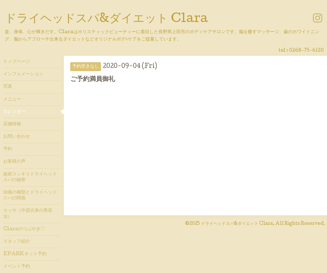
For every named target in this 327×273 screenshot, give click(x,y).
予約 (7, 149)
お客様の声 (14, 161)
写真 (7, 86)
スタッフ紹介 (16, 241)
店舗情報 (12, 124)
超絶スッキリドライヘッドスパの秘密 (30, 177)
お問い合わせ (16, 136)
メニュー (12, 99)
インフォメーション (23, 74)
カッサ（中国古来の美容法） (27, 213)
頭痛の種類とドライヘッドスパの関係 (30, 195)
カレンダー (14, 111)
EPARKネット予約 (25, 254)
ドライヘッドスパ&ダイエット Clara (106, 19)
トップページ (16, 61)
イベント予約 (16, 266)
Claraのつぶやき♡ (24, 229)
